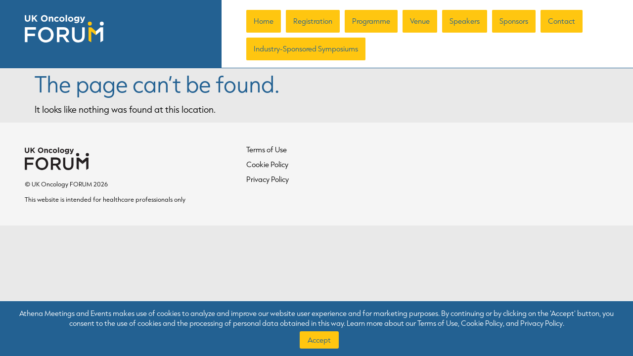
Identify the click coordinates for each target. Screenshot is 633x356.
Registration (312, 21)
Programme (371, 21)
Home (263, 21)
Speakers (465, 21)
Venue (420, 21)
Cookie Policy (267, 164)
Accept (319, 340)
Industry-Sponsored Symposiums (306, 48)
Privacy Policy (267, 179)
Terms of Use (266, 149)
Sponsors (513, 21)
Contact (561, 21)
